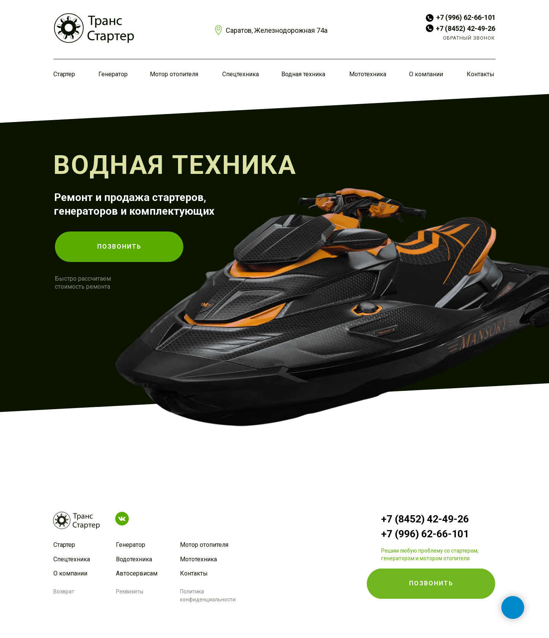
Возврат (63, 591)
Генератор (113, 74)
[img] (94, 28)
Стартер (64, 74)
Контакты (480, 74)
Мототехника (367, 74)
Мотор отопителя (174, 74)
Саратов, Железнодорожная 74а (276, 30)
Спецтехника (240, 74)
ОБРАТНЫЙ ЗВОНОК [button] (469, 38)
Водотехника (134, 559)
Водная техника (303, 74)
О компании (426, 74)
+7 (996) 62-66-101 (466, 17)
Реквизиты (129, 591)
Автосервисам (136, 573)
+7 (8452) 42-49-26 (465, 28)
